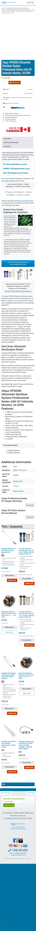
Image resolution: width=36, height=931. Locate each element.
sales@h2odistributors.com (18, 870)
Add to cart (14, 98)
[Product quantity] (4, 98)
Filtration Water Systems (11, 8)
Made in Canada (18, 507)
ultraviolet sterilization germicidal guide (20, 216)
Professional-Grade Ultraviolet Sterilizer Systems (19, 9)
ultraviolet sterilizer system (10, 196)
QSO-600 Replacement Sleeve (15, 188)
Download (30, 521)
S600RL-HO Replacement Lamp (16, 184)
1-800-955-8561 (20, 866)
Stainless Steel (18, 497)
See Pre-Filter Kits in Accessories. (18, 307)
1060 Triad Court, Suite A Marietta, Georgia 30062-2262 (18, 842)
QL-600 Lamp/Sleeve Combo (15, 180)
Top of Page (31, 808)
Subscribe (8, 821)
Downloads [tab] (7, 162)
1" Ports (15, 502)
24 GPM (15, 491)
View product (9, 591)
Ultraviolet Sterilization (10, 231)
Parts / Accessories (12, 542)
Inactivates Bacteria (13, 119)
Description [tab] (7, 154)
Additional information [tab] (10, 158)
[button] (29, 2)
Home (2, 8)
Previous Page (5, 808)
